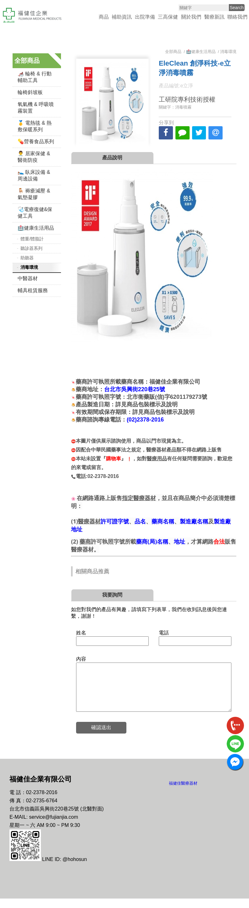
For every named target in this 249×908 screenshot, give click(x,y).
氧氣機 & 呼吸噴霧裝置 (36, 108)
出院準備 (145, 17)
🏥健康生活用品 (36, 228)
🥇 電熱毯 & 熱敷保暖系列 (35, 126)
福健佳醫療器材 (183, 792)
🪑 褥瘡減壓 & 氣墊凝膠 (34, 194)
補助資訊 (122, 17)
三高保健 (168, 17)
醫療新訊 (214, 17)
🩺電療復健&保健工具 (35, 213)
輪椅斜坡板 (30, 92)
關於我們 (191, 17)
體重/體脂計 (32, 238)
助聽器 (27, 257)
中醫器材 (28, 278)
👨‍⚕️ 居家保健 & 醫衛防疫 (34, 157)
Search (237, 7)
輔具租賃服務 (33, 290)
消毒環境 (29, 267)
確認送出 (101, 737)
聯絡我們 (237, 17)
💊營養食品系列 (36, 141)
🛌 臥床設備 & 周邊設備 (34, 175)
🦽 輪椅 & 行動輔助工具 (35, 77)
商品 (104, 17)
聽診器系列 (31, 248)
